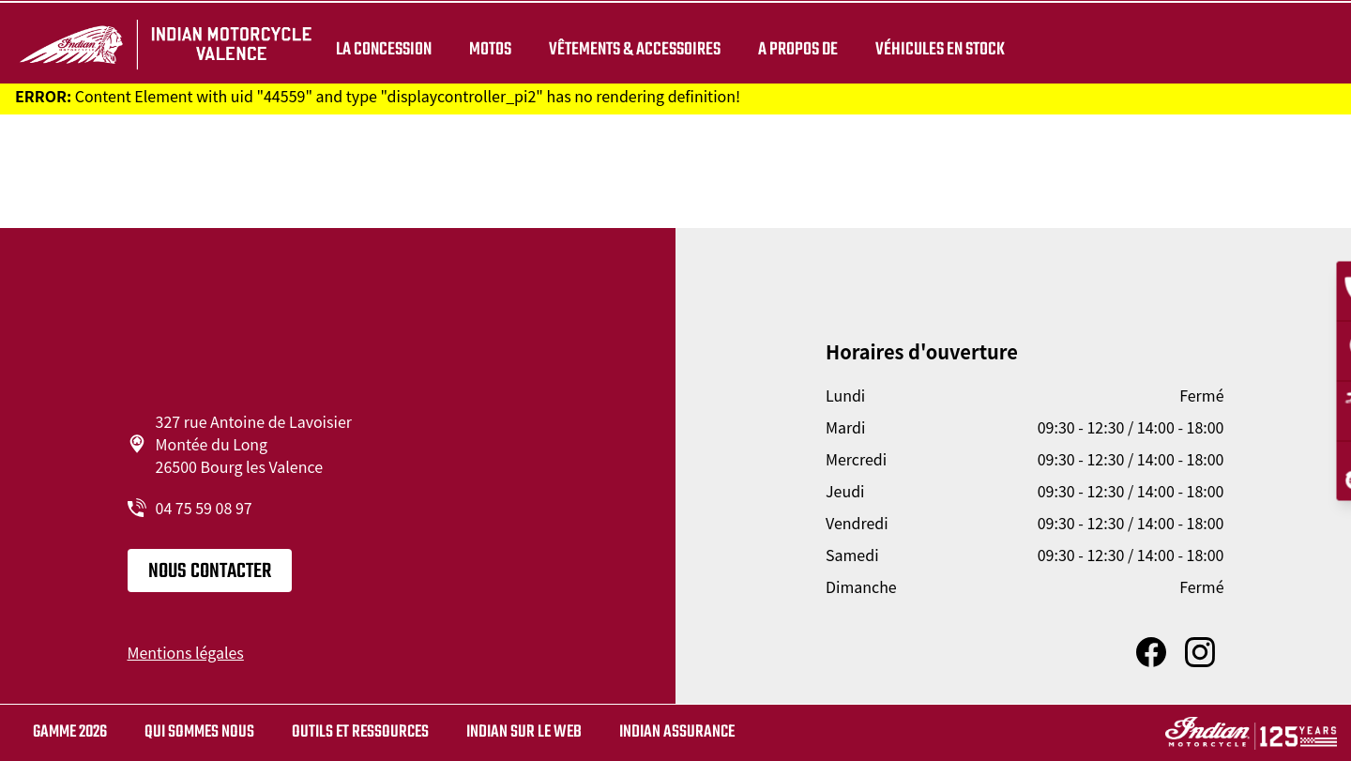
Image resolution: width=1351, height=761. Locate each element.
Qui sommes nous (199, 732)
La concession (384, 49)
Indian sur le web (524, 732)
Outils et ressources (360, 732)
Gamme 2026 (70, 732)
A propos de (798, 49)
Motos (490, 49)
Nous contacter (209, 571)
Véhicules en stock (940, 49)
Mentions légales (186, 652)
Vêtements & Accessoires (635, 49)
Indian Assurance (677, 732)
